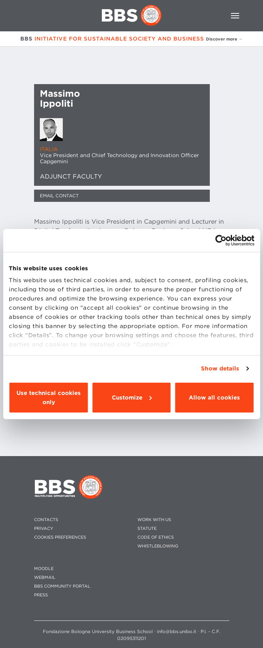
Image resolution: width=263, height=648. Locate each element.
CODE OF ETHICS (155, 537)
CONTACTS (46, 520)
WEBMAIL (45, 577)
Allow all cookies (214, 397)
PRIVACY (43, 528)
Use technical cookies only (48, 398)
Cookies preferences (60, 537)
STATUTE (147, 528)
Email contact (59, 195)
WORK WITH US (154, 520)
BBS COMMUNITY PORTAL (62, 586)
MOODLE (44, 569)
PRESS (41, 595)
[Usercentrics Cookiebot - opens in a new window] (220, 240)
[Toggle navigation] (235, 15)
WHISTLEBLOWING (157, 546)
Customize (132, 397)
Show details (220, 368)
